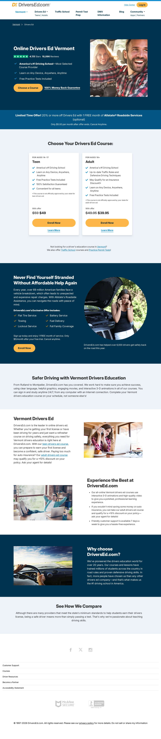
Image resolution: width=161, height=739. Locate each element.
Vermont (16, 24)
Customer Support (11, 665)
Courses (6, 671)
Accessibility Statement (13, 688)
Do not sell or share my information (129, 723)
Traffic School (62, 11)
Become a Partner (11, 682)
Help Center (129, 5)
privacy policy (86, 723)
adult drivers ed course (54, 455)
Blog (121, 11)
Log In (142, 4)
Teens (37, 15)
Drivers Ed (42, 11)
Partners (141, 15)
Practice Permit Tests (99, 250)
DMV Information (104, 13)
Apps (132, 15)
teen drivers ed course (55, 443)
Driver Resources (10, 676)
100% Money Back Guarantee (62, 87)
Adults (45, 15)
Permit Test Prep (82, 13)
